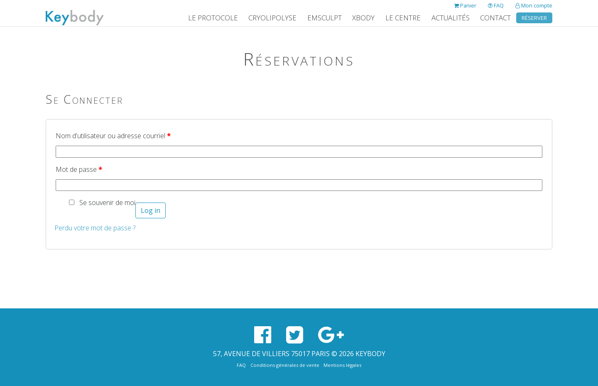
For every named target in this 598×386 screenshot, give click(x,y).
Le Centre (403, 17)
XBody (363, 17)
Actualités (450, 17)
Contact (495, 17)
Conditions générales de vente (284, 365)
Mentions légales (342, 365)
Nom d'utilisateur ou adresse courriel (113, 135)
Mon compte (533, 5)
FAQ (496, 5)
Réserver (534, 18)
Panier (465, 5)
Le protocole (213, 17)
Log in (150, 210)
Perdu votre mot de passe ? (94, 227)
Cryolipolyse (272, 17)
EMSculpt (324, 17)
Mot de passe (79, 169)
